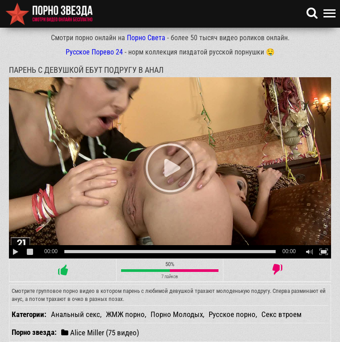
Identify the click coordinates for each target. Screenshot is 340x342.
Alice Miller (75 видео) (100, 332)
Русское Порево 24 (94, 52)
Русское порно (232, 314)
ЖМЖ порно (125, 314)
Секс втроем (281, 314)
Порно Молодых (177, 314)
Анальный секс (75, 314)
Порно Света (146, 37)
